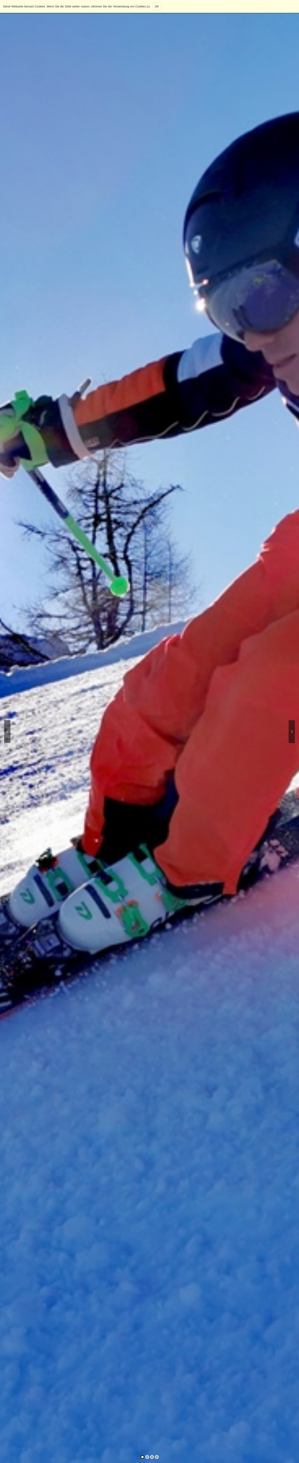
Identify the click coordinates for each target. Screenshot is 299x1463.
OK (157, 6)
